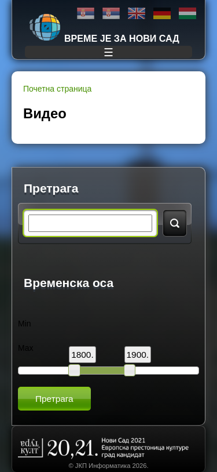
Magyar (187, 14)
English (136, 14)
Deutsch (162, 14)
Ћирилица (85, 14)
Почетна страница (57, 88)
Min (24, 323)
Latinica (111, 14)
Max (25, 348)
